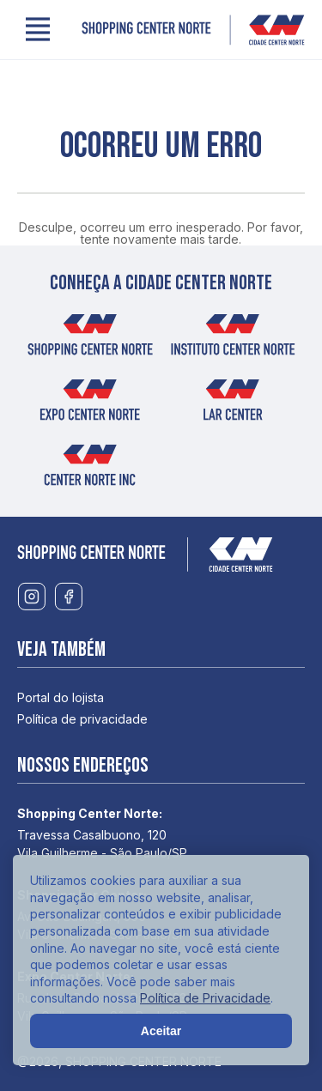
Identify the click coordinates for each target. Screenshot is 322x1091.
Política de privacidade (82, 719)
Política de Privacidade (205, 998)
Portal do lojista (60, 697)
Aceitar (161, 1031)
